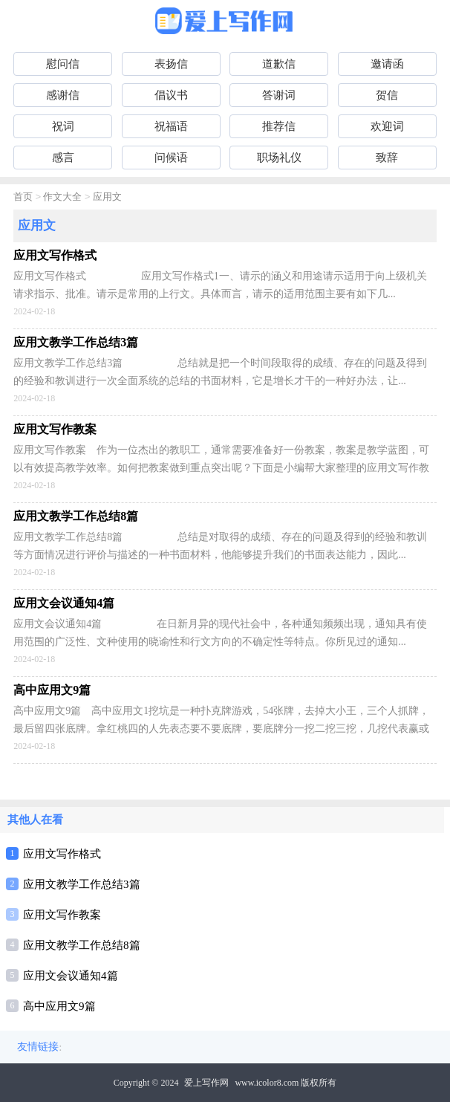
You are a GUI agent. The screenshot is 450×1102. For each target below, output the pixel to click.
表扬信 (171, 64)
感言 (63, 157)
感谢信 (62, 95)
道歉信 (279, 64)
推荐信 (279, 126)
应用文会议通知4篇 (70, 976)
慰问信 (62, 64)
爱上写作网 (206, 1082)
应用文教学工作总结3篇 (81, 884)
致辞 (387, 157)
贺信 (387, 95)
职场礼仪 (279, 157)
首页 (23, 197)
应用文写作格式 (62, 854)
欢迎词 (387, 126)
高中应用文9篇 (59, 1006)
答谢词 (279, 95)
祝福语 (171, 126)
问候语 (171, 157)
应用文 (107, 197)
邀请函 (387, 64)
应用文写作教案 (62, 915)
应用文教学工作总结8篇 (81, 945)
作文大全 (62, 197)
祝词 (63, 126)
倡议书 (171, 95)
